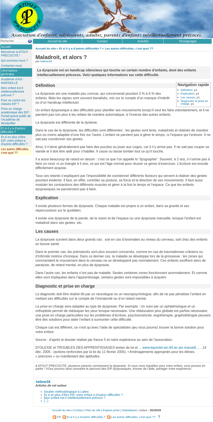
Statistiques (129, 410)
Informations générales (9, 72)
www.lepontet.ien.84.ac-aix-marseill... (171, 347)
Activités (143, 41)
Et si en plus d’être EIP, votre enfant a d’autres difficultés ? (83, 395)
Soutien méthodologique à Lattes (66, 391)
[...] (46, 400)
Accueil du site (46, 48)
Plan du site (92, 410)
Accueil (6, 46)
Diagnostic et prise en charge (194, 102)
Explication (187, 93)
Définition (187, 90)
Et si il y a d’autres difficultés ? (80, 48)
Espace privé (111, 410)
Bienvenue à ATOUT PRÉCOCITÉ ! (14, 53)
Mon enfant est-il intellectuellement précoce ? (75, 397)
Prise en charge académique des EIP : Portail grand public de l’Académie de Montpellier (16, 116)
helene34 (46, 61)
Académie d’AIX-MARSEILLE (12, 81)
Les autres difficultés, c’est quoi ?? (129, 48)
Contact (102, 41)
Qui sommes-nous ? (14, 60)
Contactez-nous (11, 65)
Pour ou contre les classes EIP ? (13, 102)
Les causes (188, 97)
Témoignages (188, 41)
